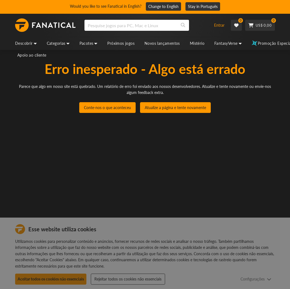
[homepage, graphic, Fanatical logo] (45, 25)
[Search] (183, 25)
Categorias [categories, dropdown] (58, 43)
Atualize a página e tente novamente (175, 107)
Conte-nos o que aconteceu (107, 107)
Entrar (219, 25)
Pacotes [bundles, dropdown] (89, 43)
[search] (130, 25)
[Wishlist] (236, 25)
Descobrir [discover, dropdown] (26, 43)
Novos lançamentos (162, 43)
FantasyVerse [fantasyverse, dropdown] (228, 43)
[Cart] (260, 25)
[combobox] (145, 25)
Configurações (255, 279)
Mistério (197, 43)
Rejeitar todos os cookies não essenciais (128, 279)
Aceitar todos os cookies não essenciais (51, 279)
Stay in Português (203, 6)
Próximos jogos (121, 43)
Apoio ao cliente (31, 55)
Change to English (163, 6)
